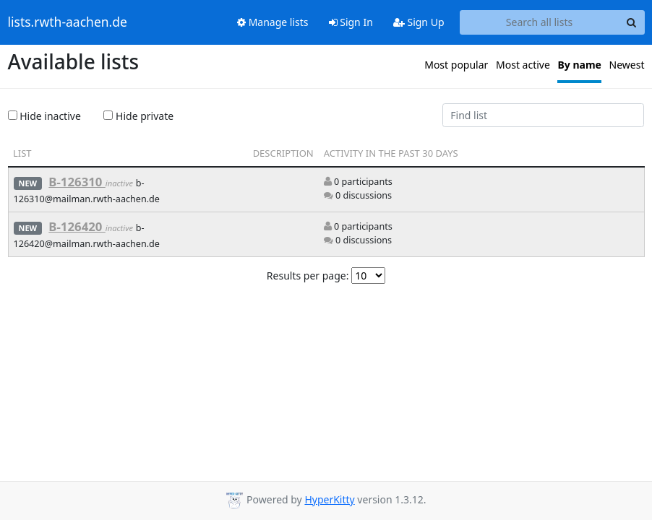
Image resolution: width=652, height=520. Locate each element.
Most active (523, 65)
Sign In (351, 22)
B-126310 (77, 181)
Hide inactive (44, 116)
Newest (627, 65)
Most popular (456, 65)
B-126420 (77, 226)
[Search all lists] (539, 22)
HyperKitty (329, 499)
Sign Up (419, 22)
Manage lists (273, 22)
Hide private (138, 116)
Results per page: (308, 275)
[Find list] (543, 115)
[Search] (632, 22)
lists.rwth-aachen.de (67, 22)
